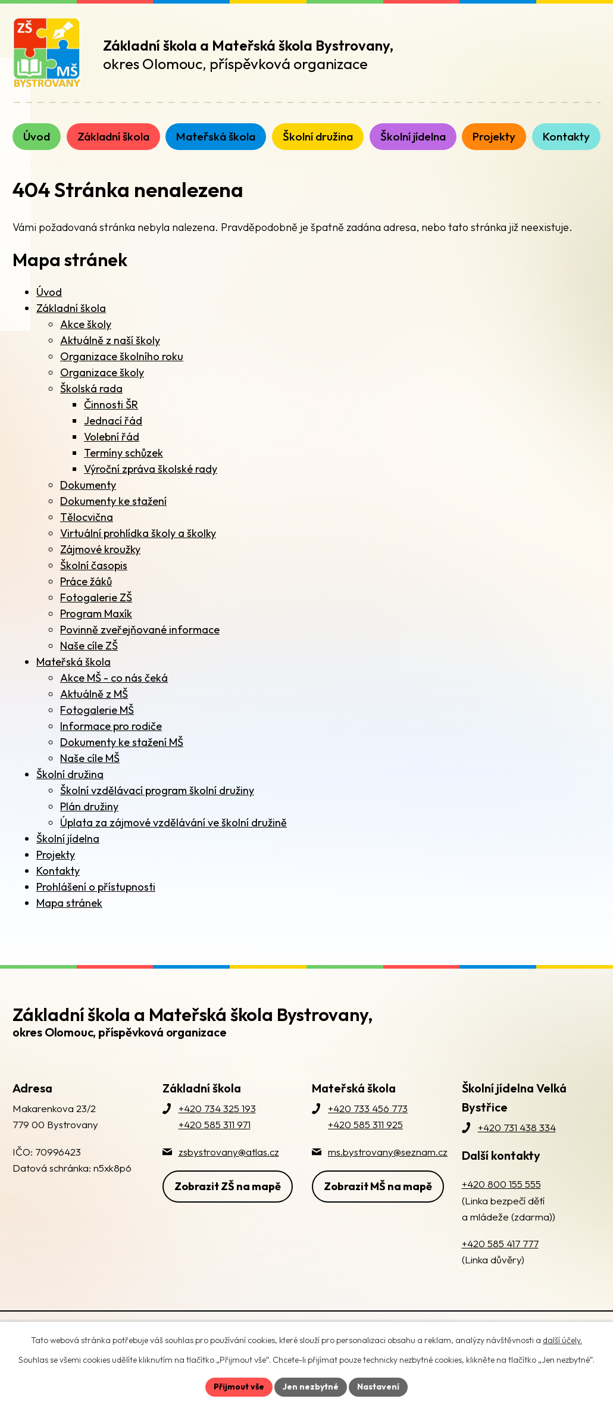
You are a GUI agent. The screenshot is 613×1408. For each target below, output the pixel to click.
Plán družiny (89, 806)
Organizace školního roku (121, 356)
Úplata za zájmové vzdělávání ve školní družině (173, 822)
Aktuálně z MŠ (94, 694)
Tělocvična (86, 517)
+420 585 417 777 (500, 1243)
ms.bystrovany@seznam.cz (388, 1151)
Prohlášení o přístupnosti (95, 887)
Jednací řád (113, 420)
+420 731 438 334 (517, 1127)
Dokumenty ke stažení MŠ (121, 742)
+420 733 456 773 (368, 1108)
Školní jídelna (67, 838)
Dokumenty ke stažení (113, 501)
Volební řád (111, 437)
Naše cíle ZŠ (89, 646)
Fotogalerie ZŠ (96, 597)
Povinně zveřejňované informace (140, 629)
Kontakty (58, 871)
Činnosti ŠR (111, 404)
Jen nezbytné (311, 1386)
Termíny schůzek (123, 453)
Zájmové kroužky (100, 549)
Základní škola (71, 308)
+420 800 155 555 (501, 1184)
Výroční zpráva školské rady (150, 469)
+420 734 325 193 (217, 1108)
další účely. (562, 1340)
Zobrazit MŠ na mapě (378, 1186)
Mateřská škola (73, 662)
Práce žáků (86, 581)
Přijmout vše (239, 1386)
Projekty (55, 854)
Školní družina (70, 774)
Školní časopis (93, 565)
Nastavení (378, 1386)
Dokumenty (88, 485)
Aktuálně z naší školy (110, 340)
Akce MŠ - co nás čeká (114, 678)
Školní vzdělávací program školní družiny (157, 790)
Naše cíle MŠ (90, 758)
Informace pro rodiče (111, 726)
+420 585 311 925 (365, 1124)
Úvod (49, 292)
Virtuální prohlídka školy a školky (138, 533)
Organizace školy (102, 372)
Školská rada (91, 388)
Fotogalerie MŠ (97, 710)
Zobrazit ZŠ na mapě (227, 1186)
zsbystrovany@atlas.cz (229, 1151)
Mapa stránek (69, 903)
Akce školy (85, 324)
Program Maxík (96, 613)
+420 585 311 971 (215, 1124)
